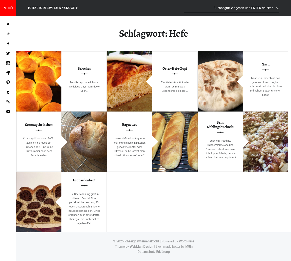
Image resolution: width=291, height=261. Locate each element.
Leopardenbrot (84, 180)
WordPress (186, 241)
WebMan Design (141, 246)
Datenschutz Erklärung (153, 252)
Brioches (84, 68)
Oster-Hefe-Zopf (174, 68)
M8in (189, 246)
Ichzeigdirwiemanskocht (141, 241)
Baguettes (129, 124)
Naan (265, 64)
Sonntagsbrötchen (39, 124)
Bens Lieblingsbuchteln (220, 124)
